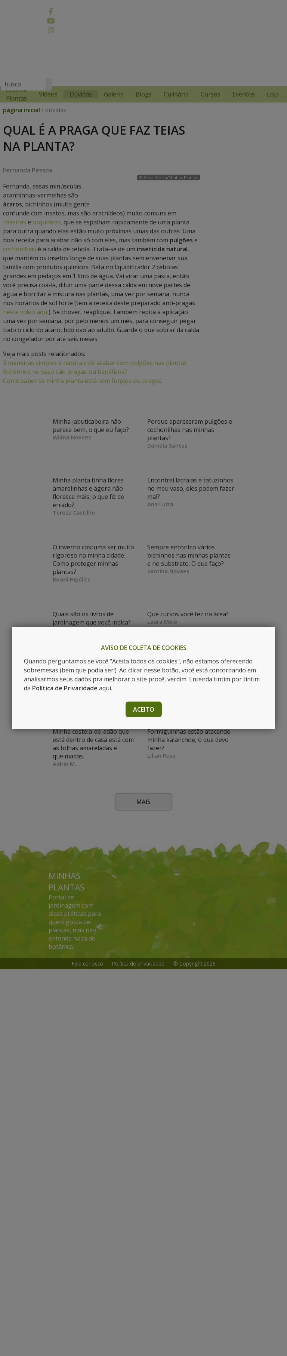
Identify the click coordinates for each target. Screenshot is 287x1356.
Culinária (176, 94)
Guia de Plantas (16, 94)
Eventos (243, 94)
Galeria (114, 94)
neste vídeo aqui (91, 355)
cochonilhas (87, 292)
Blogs (144, 94)
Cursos (210, 94)
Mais (143, 1188)
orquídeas (47, 238)
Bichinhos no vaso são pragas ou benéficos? (65, 415)
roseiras (14, 238)
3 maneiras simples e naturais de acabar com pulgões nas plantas (95, 406)
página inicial (21, 117)
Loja (273, 94)
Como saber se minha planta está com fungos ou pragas (82, 424)
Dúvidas (81, 94)
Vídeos (48, 94)
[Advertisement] (139, 65)
